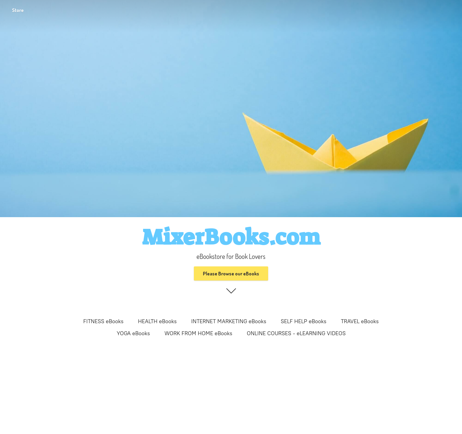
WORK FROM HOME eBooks (198, 333)
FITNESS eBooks (103, 321)
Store (18, 10)
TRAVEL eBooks (360, 321)
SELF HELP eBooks (303, 321)
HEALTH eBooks (157, 321)
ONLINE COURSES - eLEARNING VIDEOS (296, 333)
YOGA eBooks (133, 333)
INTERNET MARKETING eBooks (228, 321)
